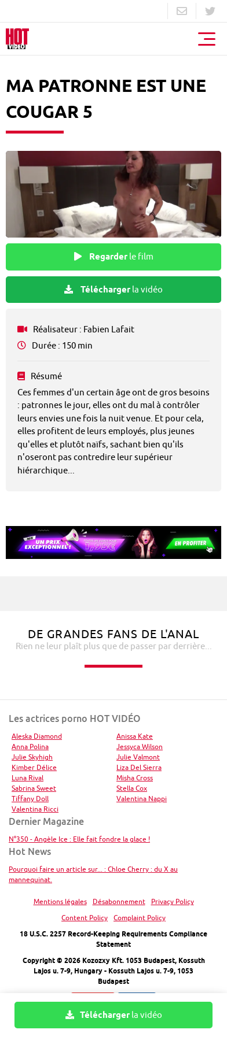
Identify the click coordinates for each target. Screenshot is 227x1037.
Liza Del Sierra (139, 767)
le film (113, 256)
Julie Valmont (138, 757)
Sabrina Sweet (34, 788)
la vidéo (113, 289)
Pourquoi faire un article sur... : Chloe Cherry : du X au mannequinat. (93, 874)
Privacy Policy (172, 901)
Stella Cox (131, 788)
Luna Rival (27, 777)
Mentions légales (60, 901)
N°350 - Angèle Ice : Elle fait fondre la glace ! (79, 839)
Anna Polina (30, 746)
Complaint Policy (140, 917)
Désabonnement (119, 901)
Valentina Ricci (35, 809)
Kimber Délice (34, 767)
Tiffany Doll (30, 798)
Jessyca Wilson (139, 746)
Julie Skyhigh (32, 757)
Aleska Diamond (37, 736)
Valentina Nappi (141, 798)
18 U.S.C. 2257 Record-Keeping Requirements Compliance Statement (113, 939)
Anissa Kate (134, 736)
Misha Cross (134, 777)
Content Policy (84, 917)
